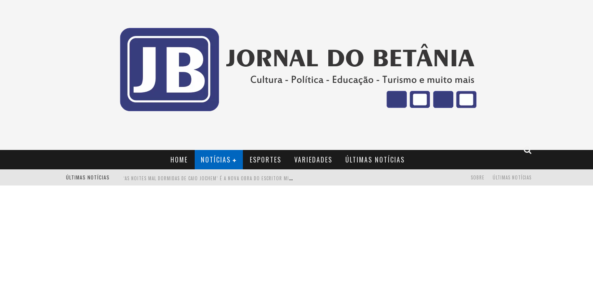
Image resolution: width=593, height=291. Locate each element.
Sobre (478, 177)
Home (179, 159)
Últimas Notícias (375, 159)
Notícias (216, 159)
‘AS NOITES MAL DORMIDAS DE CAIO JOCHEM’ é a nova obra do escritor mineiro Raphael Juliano (231, 178)
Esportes (265, 159)
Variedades (313, 159)
